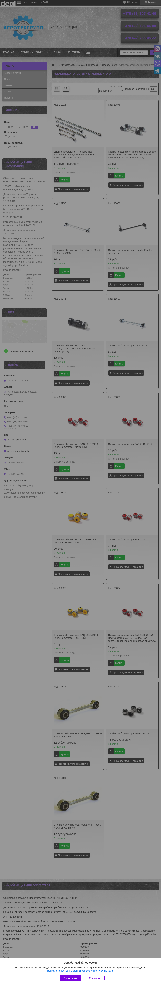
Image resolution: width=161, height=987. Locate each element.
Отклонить (94, 978)
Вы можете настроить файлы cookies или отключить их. (79, 970)
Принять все (70, 978)
